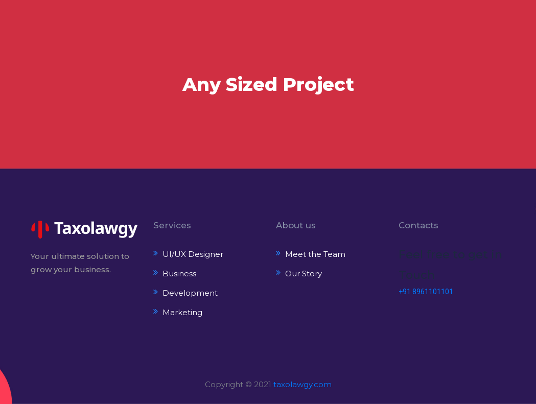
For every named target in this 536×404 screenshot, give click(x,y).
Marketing (182, 312)
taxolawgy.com (302, 384)
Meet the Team (315, 254)
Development (190, 293)
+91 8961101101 (426, 292)
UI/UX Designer (192, 254)
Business (179, 273)
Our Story (303, 273)
